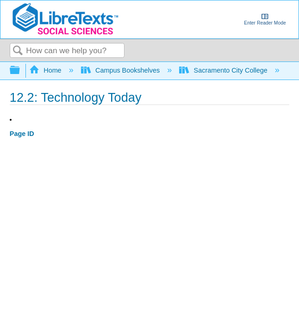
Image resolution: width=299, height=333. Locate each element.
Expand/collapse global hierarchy (21, 70)
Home (46, 70)
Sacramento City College (224, 70)
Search (18, 51)
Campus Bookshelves (121, 70)
